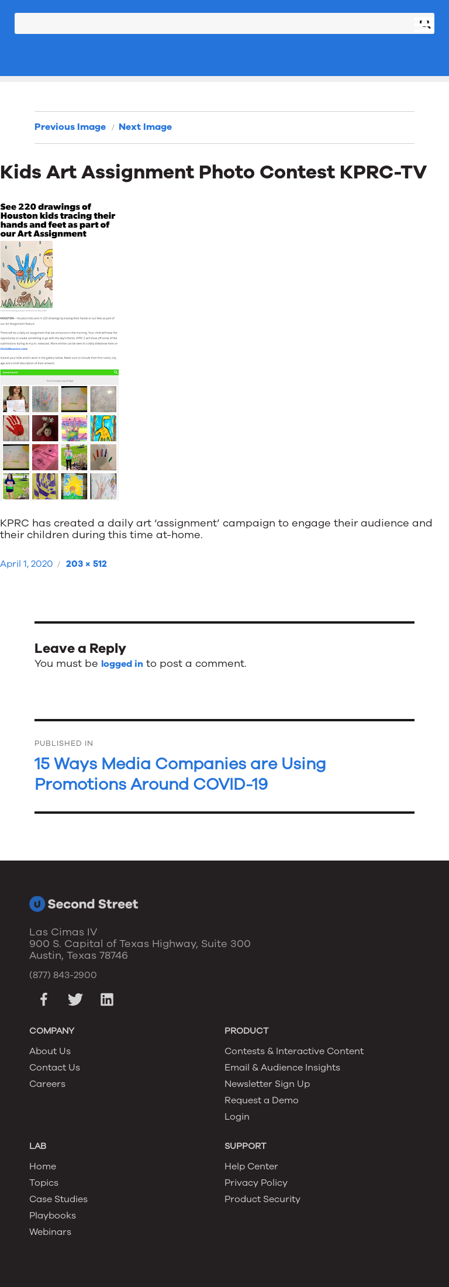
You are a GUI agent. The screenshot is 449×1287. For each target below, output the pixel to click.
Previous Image (70, 127)
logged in (122, 664)
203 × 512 (86, 564)
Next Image (145, 127)
